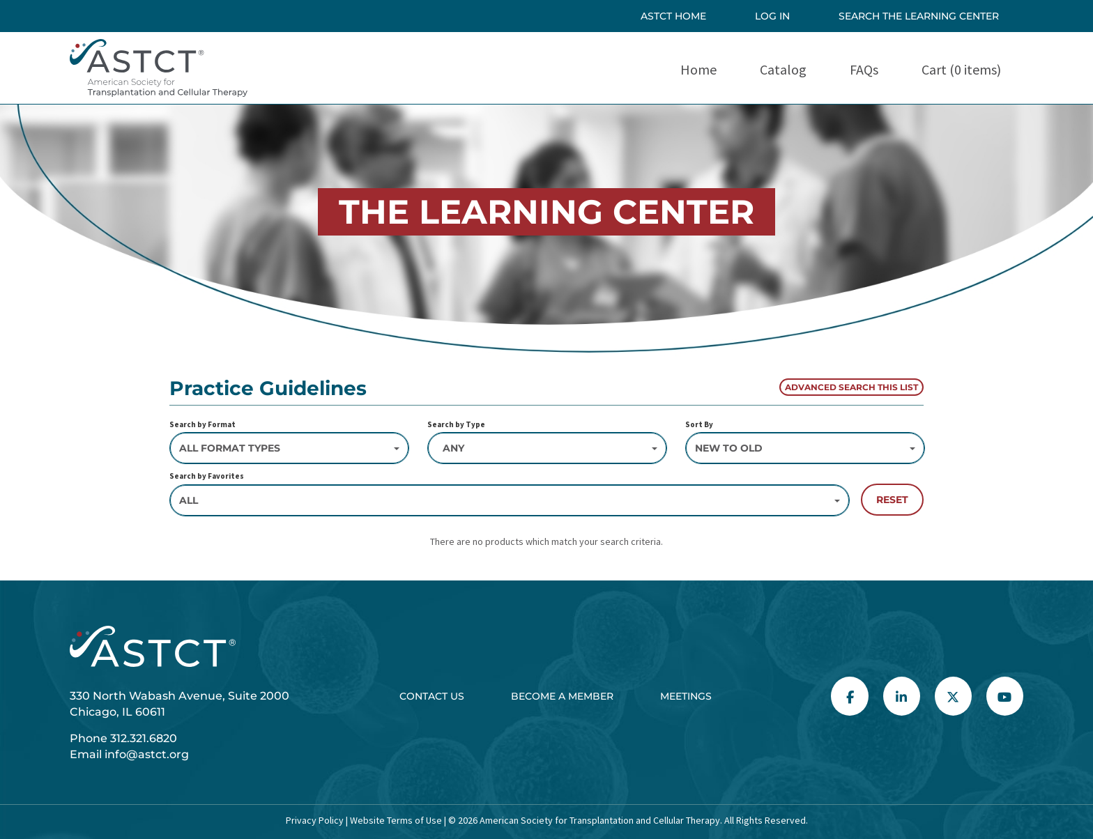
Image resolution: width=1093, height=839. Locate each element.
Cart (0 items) (961, 69)
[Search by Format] (289, 448)
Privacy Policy (315, 820)
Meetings (686, 696)
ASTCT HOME (673, 16)
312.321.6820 (143, 738)
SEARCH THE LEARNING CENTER (919, 16)
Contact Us (431, 696)
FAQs (864, 69)
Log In (772, 16)
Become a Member (562, 696)
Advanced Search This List (851, 387)
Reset (892, 499)
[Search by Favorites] (509, 500)
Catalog (783, 69)
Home (698, 69)
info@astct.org (147, 754)
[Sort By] (805, 448)
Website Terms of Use (395, 820)
